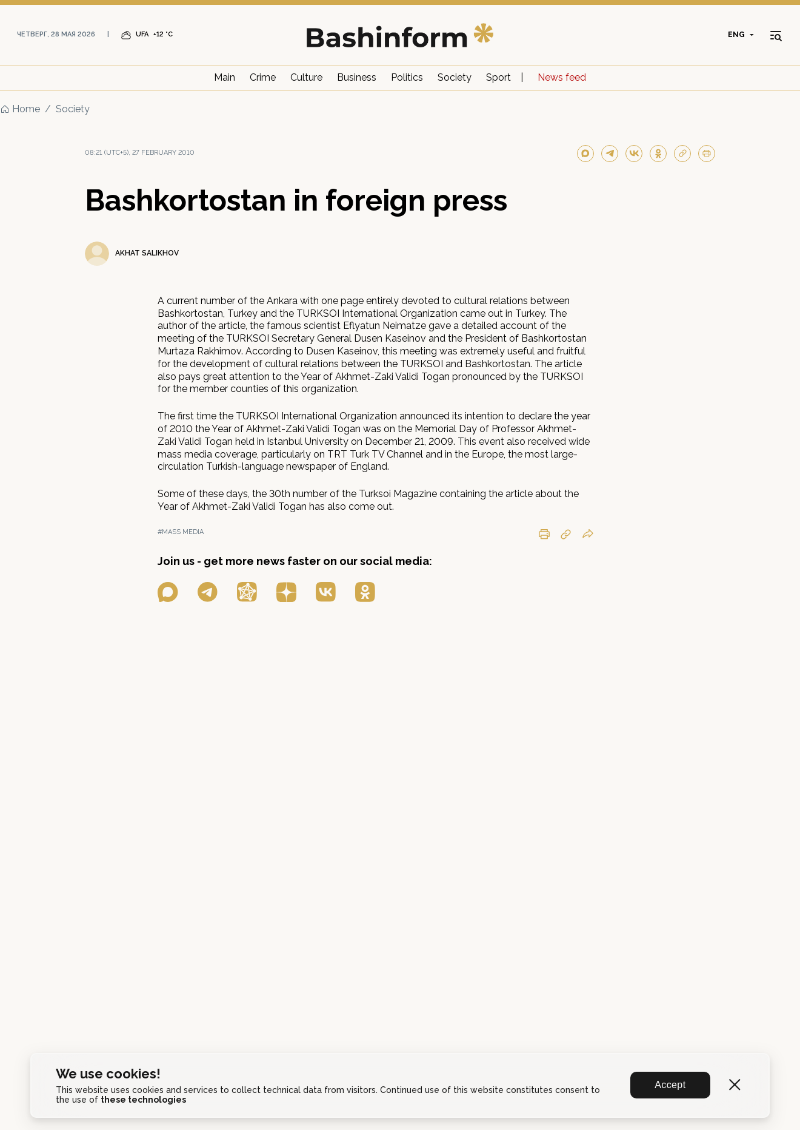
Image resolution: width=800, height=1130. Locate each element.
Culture (306, 77)
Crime (263, 77)
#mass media (181, 532)
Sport (498, 77)
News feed (562, 77)
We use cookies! (108, 1073)
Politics (407, 77)
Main (224, 77)
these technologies (143, 1100)
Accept (670, 1085)
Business (356, 77)
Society (455, 77)
